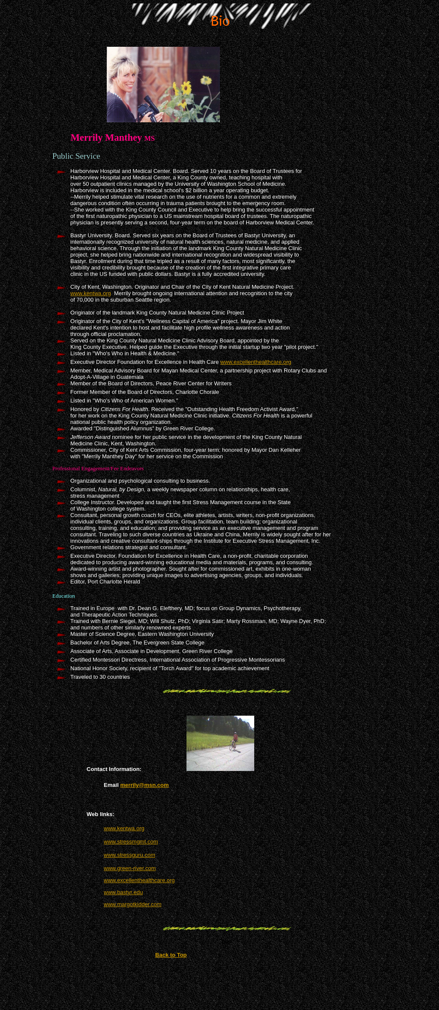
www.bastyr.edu (123, 892)
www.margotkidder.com (132, 904)
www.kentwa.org (90, 293)
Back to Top (170, 955)
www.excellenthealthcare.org (255, 362)
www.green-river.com (130, 868)
